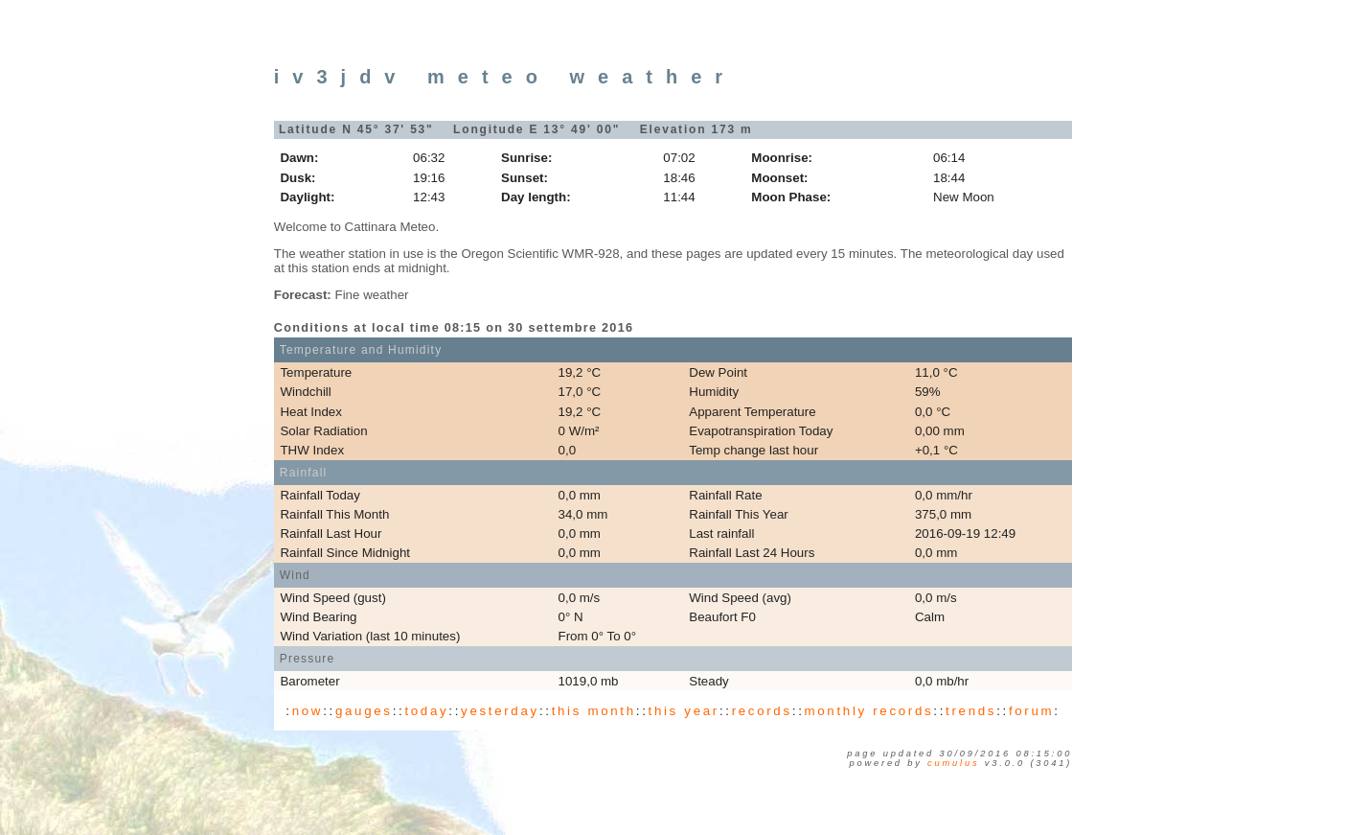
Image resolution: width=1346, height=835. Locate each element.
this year (684, 711)
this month (594, 711)
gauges (364, 711)
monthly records (869, 711)
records (762, 711)
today (426, 711)
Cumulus (953, 763)
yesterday (500, 711)
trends (971, 711)
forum (1031, 711)
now (307, 711)
